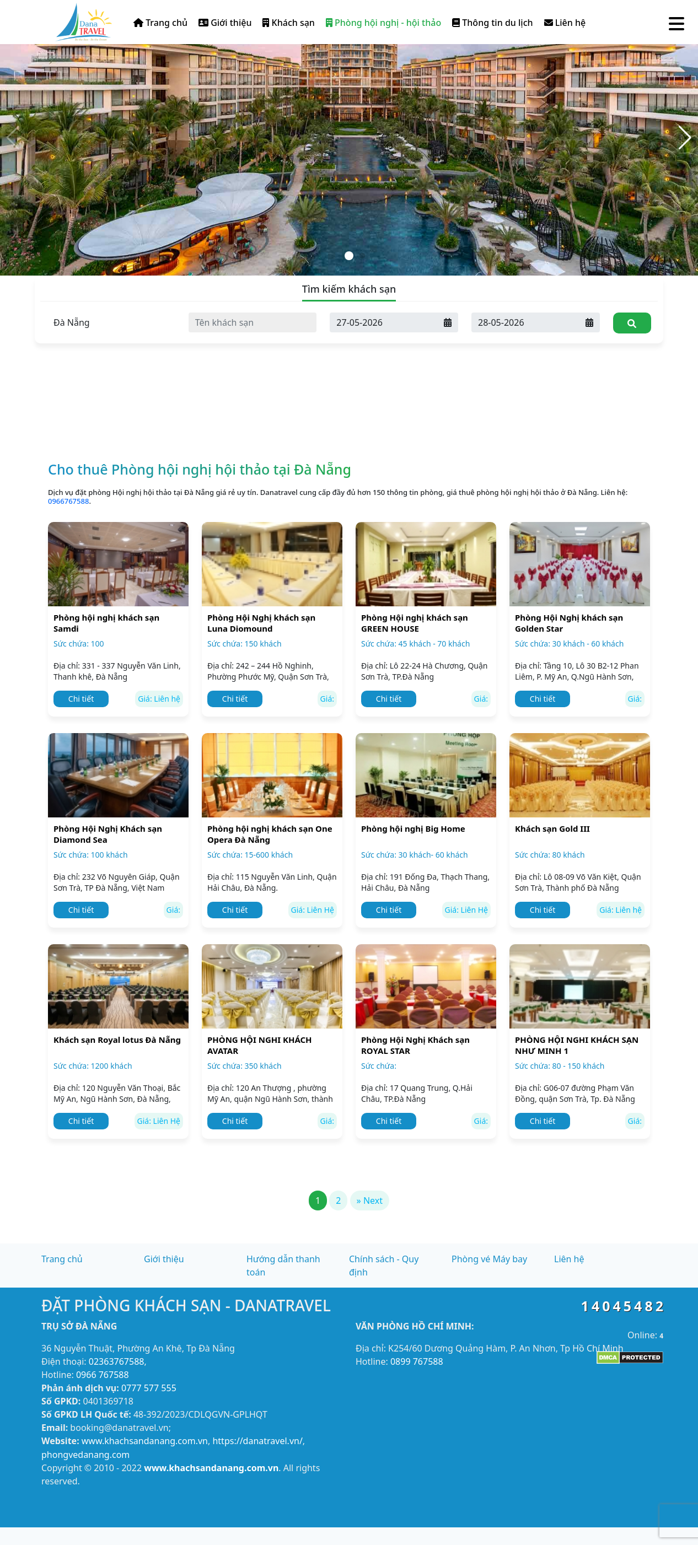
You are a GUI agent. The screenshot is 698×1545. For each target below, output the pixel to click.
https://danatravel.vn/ (257, 1441)
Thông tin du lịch (492, 23)
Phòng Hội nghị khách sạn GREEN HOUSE (414, 623)
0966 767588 (102, 1375)
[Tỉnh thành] (111, 322)
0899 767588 (416, 1361)
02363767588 (116, 1361)
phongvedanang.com (85, 1455)
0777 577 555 (148, 1388)
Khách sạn (288, 23)
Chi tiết (81, 698)
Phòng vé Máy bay (489, 1259)
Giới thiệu (224, 23)
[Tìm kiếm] (632, 323)
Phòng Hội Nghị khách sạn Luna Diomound (261, 623)
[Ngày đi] (525, 322)
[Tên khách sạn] (253, 322)
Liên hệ (565, 23)
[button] (685, 138)
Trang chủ (160, 23)
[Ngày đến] (384, 322)
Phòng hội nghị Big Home (413, 828)
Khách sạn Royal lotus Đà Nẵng (117, 1039)
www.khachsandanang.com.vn (145, 1441)
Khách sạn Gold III (552, 828)
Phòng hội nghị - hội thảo (383, 23)
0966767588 (68, 501)
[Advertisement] (349, 358)
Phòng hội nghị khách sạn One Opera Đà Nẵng (269, 834)
